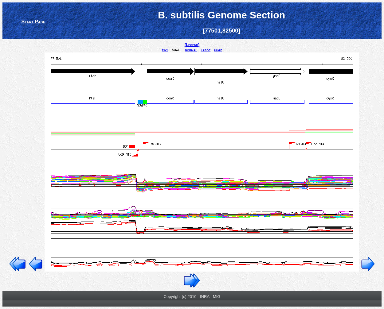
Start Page (33, 21)
